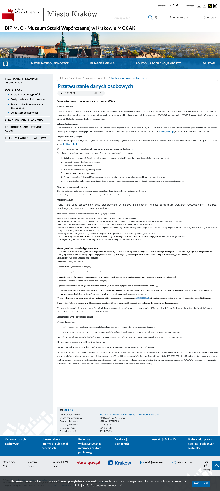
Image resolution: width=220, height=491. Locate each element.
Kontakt (55, 466)
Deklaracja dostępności (24, 112)
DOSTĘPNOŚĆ (13, 90)
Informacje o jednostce (49, 63)
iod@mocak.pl (70, 144)
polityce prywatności (173, 481)
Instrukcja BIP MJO (164, 439)
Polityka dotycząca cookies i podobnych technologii (201, 444)
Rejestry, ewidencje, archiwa (25, 138)
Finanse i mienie (102, 63)
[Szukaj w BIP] (129, 18)
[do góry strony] (210, 465)
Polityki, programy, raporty (158, 63)
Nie (206, 483)
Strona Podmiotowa (71, 78)
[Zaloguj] (210, 17)
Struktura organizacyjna (24, 120)
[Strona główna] (6, 63)
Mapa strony (9, 462)
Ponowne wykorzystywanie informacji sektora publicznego (89, 446)
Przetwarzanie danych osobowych (21, 81)
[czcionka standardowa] (170, 6)
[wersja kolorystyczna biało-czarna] (204, 5)
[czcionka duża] (180, 5)
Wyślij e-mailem (151, 462)
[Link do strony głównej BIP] (54, 14)
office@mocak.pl (166, 131)
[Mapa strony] (179, 17)
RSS (5, 466)
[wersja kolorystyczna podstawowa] (199, 5)
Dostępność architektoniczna (27, 99)
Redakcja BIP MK (60, 462)
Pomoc (30, 466)
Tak (196, 483)
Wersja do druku (183, 462)
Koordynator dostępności (25, 94)
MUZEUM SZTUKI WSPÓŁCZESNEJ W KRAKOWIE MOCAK (129, 415)
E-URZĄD (209, 63)
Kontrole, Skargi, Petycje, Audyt (23, 129)
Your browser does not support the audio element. (81, 93)
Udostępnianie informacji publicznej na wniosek (55, 444)
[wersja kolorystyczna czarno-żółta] (210, 5)
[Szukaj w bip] (150, 18)
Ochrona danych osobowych (15, 441)
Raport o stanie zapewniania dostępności (26, 106)
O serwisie (32, 462)
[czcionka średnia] (173, 6)
